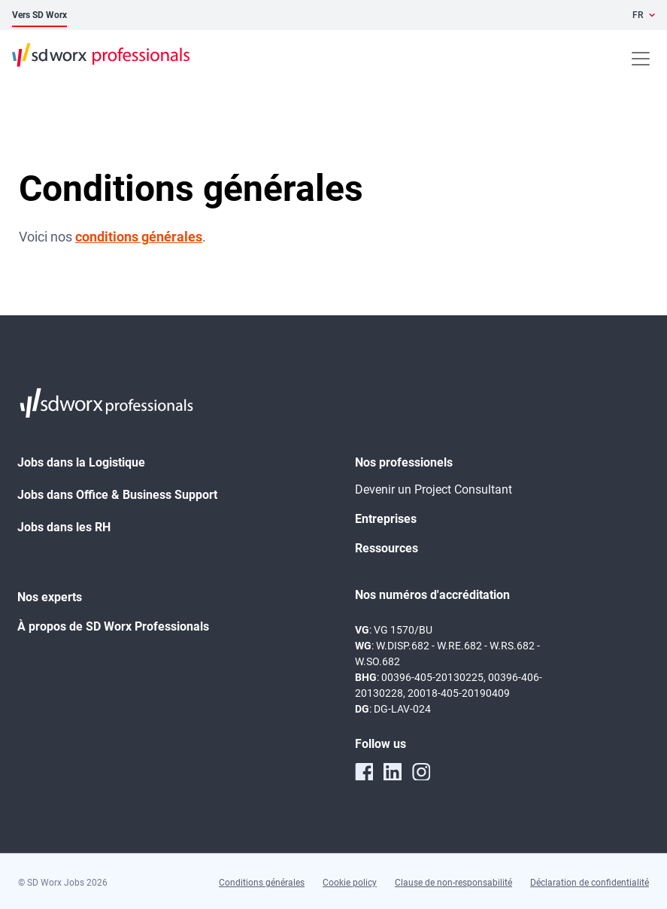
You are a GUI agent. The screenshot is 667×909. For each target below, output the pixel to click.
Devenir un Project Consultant (433, 489)
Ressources (386, 548)
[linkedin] (393, 771)
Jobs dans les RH (64, 527)
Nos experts (49, 597)
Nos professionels (404, 462)
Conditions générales (262, 882)
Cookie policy (350, 882)
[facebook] (364, 771)
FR (637, 15)
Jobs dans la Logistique (81, 462)
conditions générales (138, 237)
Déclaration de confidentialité (589, 882)
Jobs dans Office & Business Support (117, 495)
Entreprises (386, 519)
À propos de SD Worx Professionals (113, 626)
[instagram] (421, 771)
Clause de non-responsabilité (453, 882)
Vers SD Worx (39, 15)
